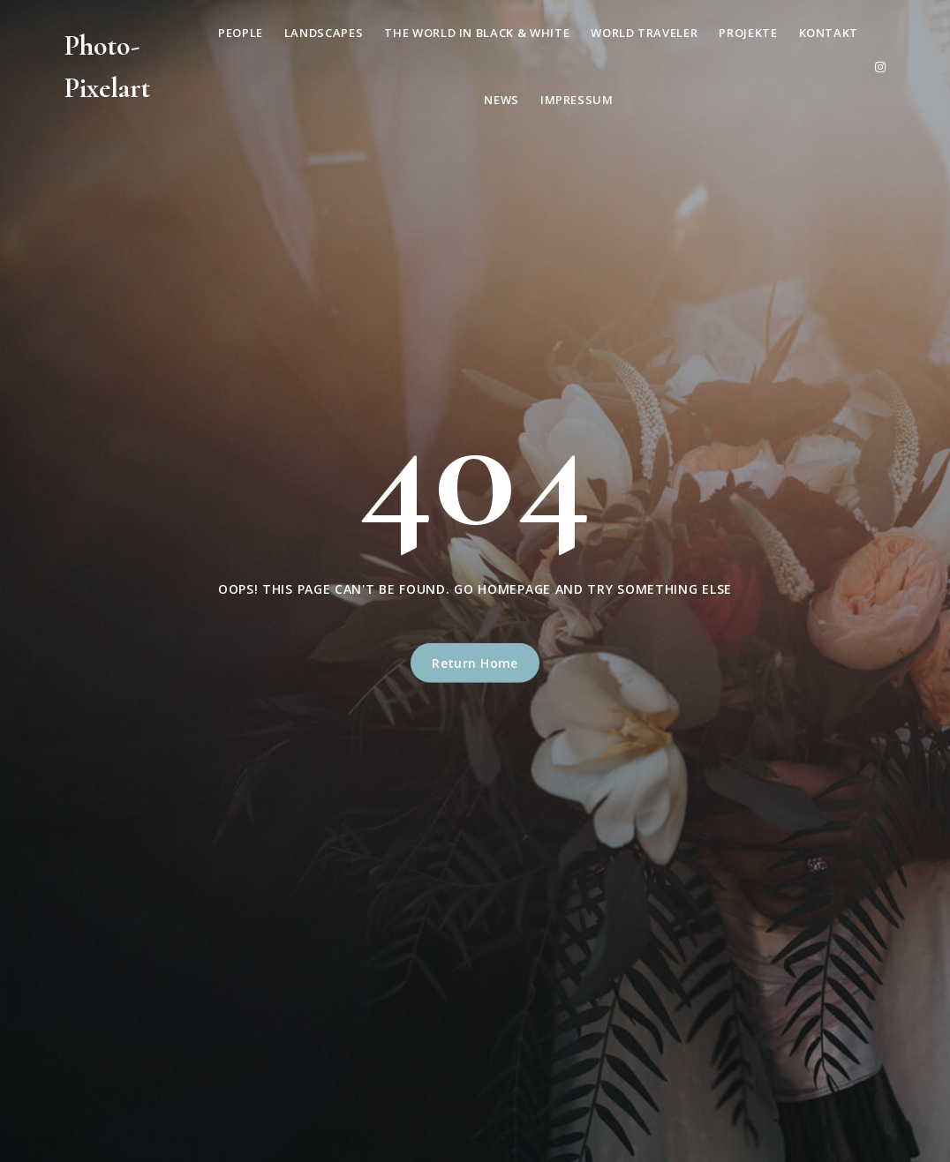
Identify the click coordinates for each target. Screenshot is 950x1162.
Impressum (577, 100)
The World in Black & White (476, 33)
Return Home (475, 663)
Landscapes (324, 33)
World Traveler (644, 33)
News (501, 100)
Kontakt (829, 33)
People (240, 33)
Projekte (748, 33)
